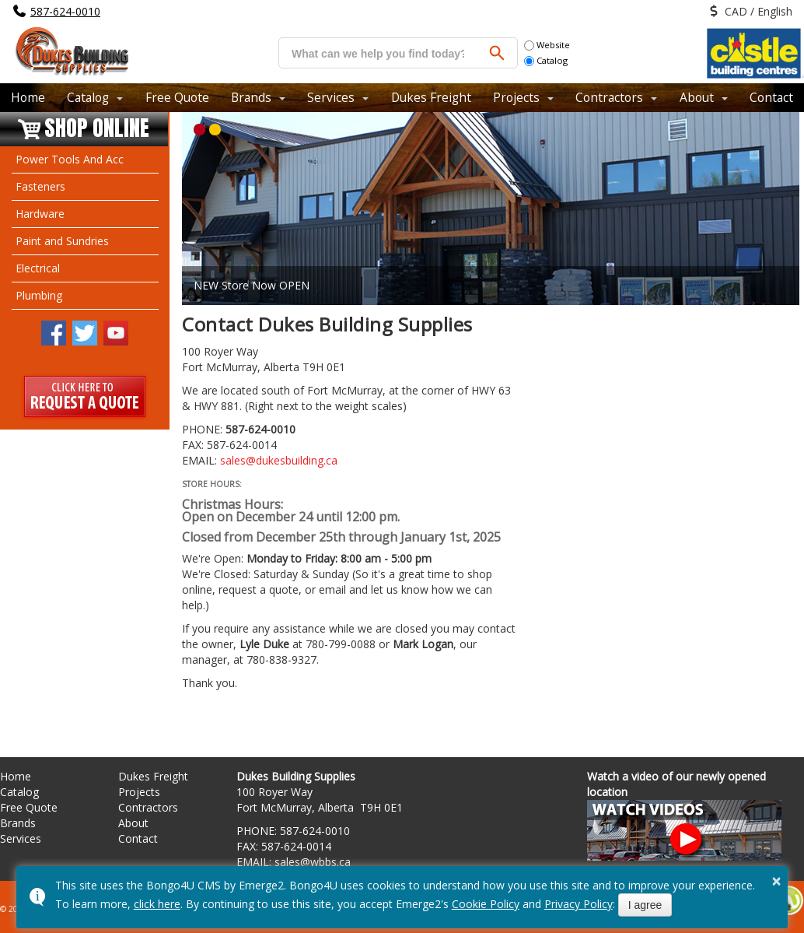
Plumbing (39, 295)
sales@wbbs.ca (312, 861)
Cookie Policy (485, 903)
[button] (199, 129)
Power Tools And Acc (70, 159)
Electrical (38, 268)
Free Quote (177, 97)
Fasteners (40, 186)
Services (331, 97)
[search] (378, 54)
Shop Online (96, 129)
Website (547, 45)
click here (157, 903)
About (697, 97)
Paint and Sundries (62, 240)
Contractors (609, 97)
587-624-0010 (65, 11)
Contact (771, 97)
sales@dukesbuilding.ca (278, 460)
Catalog (546, 60)
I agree (645, 905)
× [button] (776, 881)
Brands (251, 97)
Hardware (40, 213)
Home (28, 97)
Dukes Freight (431, 97)
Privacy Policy (578, 903)
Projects (516, 97)
